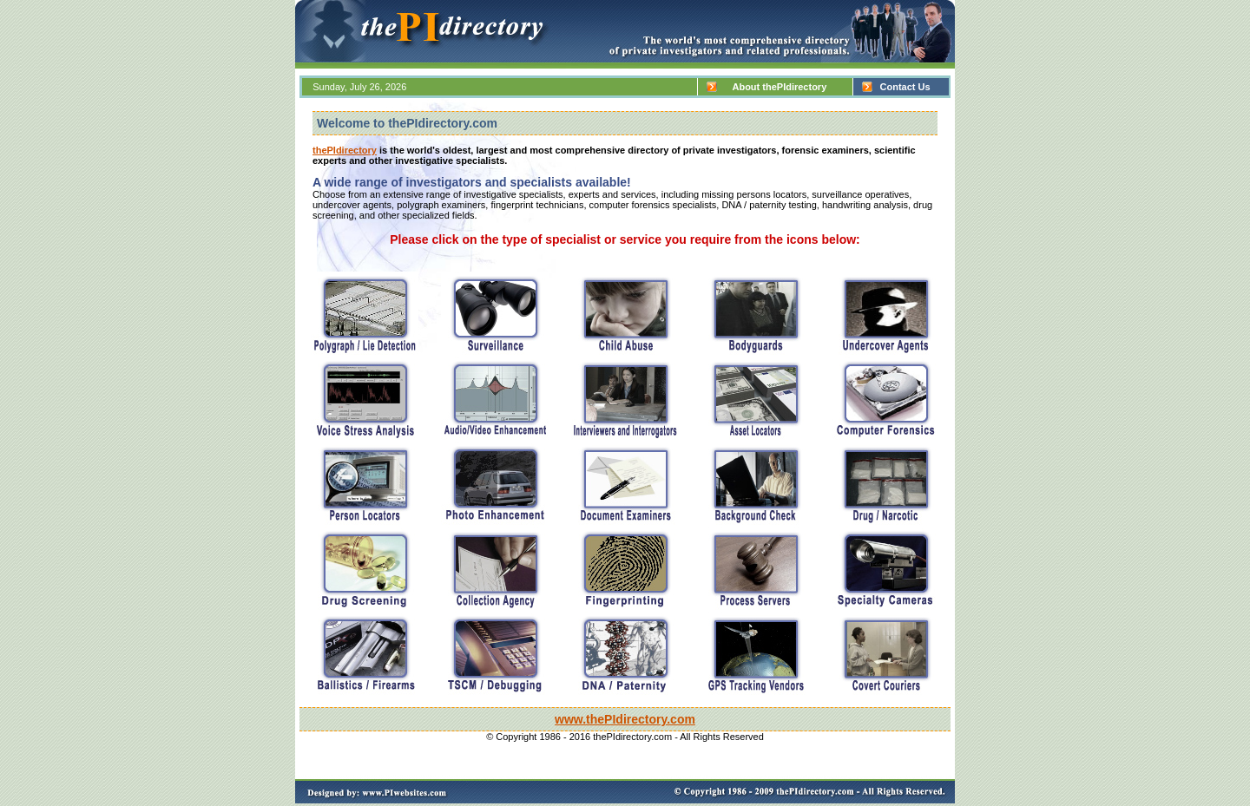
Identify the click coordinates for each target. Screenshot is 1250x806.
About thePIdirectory (776, 87)
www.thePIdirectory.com (625, 719)
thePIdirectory (344, 150)
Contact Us (901, 87)
